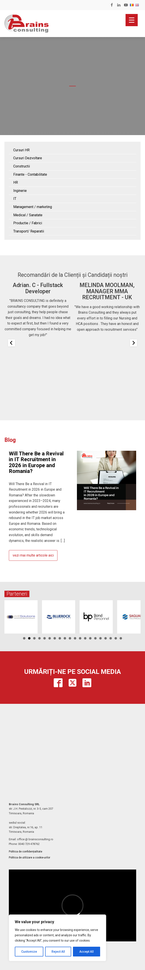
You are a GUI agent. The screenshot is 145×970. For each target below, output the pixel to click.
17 (105, 638)
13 (85, 638)
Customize (29, 951)
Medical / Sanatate (27, 215)
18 (110, 638)
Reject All (58, 951)
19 (115, 638)
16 (100, 638)
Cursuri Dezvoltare (27, 158)
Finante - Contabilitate (30, 174)
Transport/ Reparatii (28, 231)
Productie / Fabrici (27, 223)
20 (121, 638)
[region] (57, 938)
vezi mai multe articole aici (33, 555)
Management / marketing (32, 207)
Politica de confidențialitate (25, 851)
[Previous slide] (11, 342)
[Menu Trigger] (132, 20)
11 (75, 638)
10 (70, 638)
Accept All (86, 951)
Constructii (21, 166)
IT (14, 199)
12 (80, 638)
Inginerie (20, 191)
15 (95, 638)
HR (15, 182)
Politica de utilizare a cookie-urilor (29, 857)
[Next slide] (133, 342)
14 (90, 638)
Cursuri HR (21, 150)
